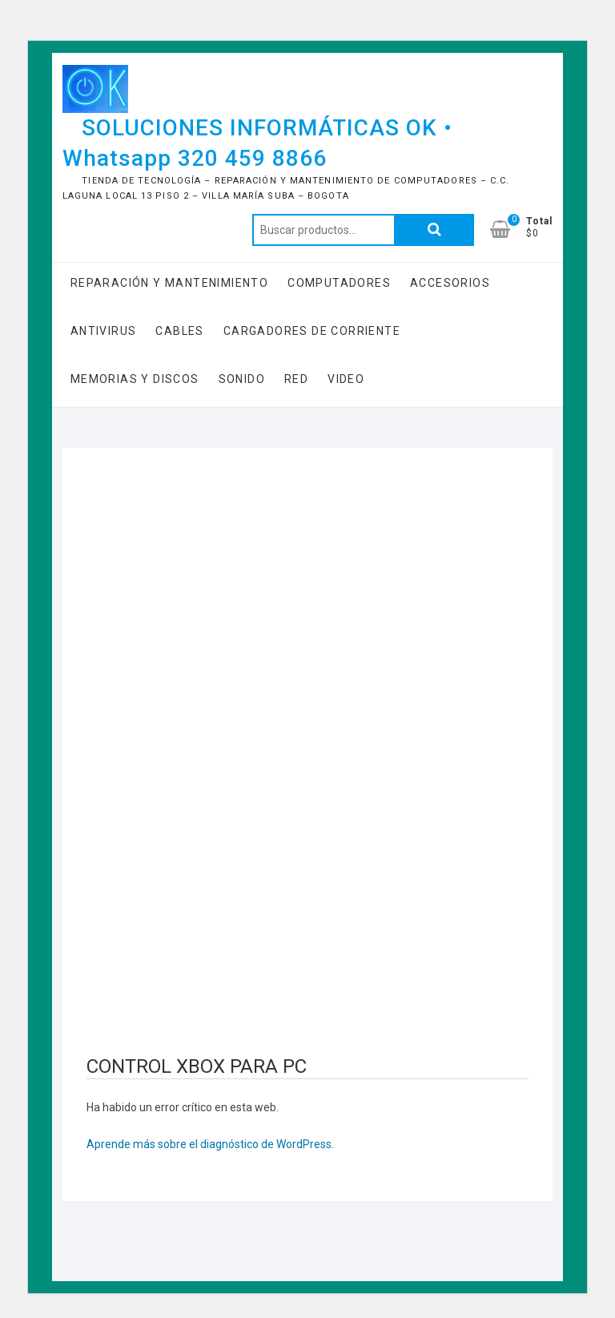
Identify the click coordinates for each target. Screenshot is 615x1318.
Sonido (242, 379)
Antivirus (103, 330)
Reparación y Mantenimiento (169, 282)
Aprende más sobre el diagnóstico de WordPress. (210, 1144)
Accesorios (450, 282)
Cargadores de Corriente (311, 330)
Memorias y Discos (134, 379)
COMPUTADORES (339, 282)
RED (296, 379)
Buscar (434, 230)
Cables (179, 330)
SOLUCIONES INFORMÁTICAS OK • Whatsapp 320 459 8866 (257, 143)
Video (346, 379)
